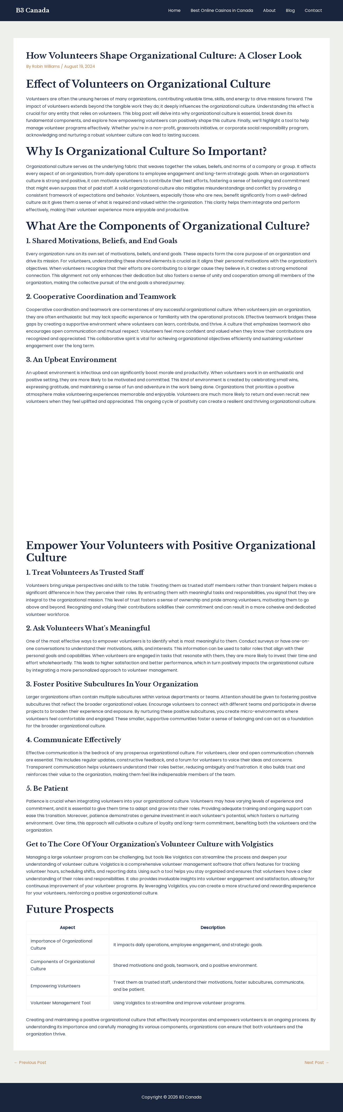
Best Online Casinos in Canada (227, 10)
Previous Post (30, 1063)
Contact (314, 10)
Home (181, 10)
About (273, 10)
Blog (292, 10)
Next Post (316, 1063)
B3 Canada (32, 10)
